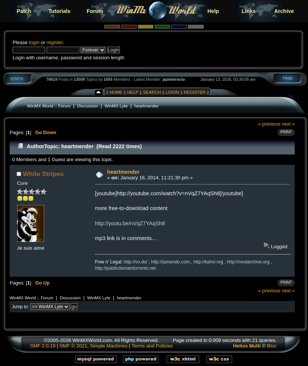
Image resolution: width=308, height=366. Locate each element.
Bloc (272, 346)
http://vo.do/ (135, 261)
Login (172, 92)
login (34, 42)
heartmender (146, 105)
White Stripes (43, 173)
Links (249, 11)
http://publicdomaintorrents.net (125, 268)
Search (152, 92)
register (55, 42)
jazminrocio (174, 79)
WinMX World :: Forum (49, 105)
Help (213, 11)
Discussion (87, 105)
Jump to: (20, 306)
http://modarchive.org (248, 261)
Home (116, 92)
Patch (24, 11)
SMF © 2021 (73, 346)
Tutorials (59, 11)
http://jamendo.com (170, 261)
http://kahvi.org (208, 261)
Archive (284, 11)
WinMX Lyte (116, 105)
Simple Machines (108, 346)
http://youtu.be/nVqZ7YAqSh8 (130, 223)
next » (288, 124)
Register (194, 92)
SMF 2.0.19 (43, 346)
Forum (95, 11)
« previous (269, 124)
